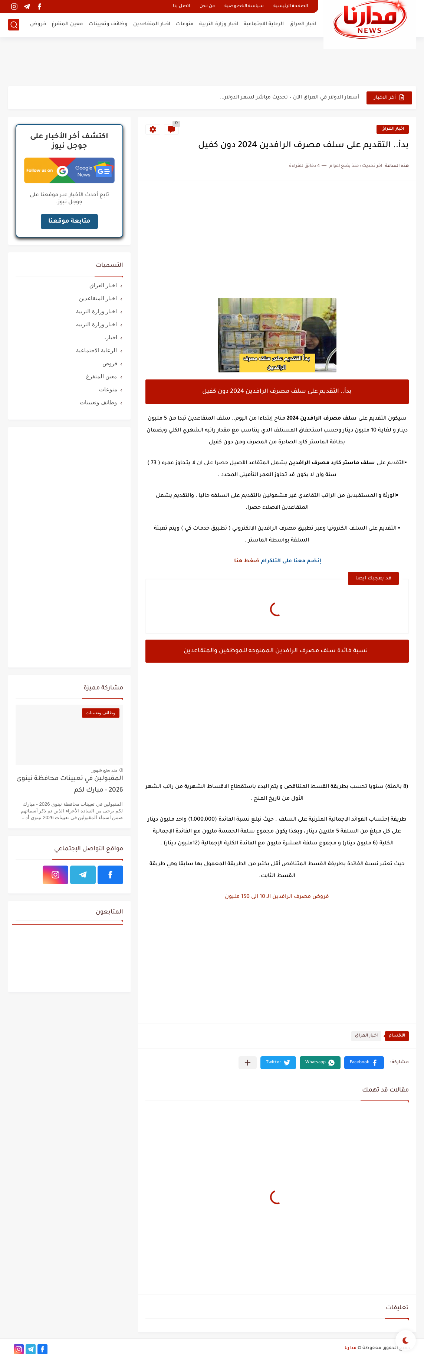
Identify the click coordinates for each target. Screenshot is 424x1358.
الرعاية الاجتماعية (264, 24)
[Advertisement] (212, 61)
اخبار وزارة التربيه (96, 324)
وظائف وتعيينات (108, 24)
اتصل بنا (181, 6)
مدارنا (350, 1348)
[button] (364, 1062)
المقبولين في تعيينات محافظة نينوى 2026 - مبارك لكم (69, 785)
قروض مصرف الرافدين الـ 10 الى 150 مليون (277, 897)
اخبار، (110, 337)
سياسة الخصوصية (244, 6)
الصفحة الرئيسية (290, 6)
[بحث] (13, 24)
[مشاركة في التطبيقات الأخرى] (248, 1062)
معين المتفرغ (67, 24)
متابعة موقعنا (69, 221)
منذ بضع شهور (105, 770)
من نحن (207, 6)
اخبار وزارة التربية (218, 24)
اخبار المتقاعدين (151, 24)
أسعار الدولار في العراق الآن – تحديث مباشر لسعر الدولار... (289, 97)
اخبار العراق (302, 24)
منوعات (185, 24)
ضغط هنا (247, 562)
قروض (38, 24)
